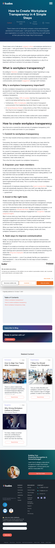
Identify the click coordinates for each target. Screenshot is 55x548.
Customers (20, 490)
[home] (7, 3)
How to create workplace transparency (15, 302)
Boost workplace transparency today (15, 305)
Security (30, 508)
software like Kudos (22, 209)
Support (30, 506)
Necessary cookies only (10, 283)
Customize (27, 283)
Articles (29, 487)
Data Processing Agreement (27, 542)
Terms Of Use (12, 542)
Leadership (20, 495)
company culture (28, 46)
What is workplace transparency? (14, 300)
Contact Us (42, 493)
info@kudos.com (43, 490)
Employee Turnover (30, 498)
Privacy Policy (18, 542)
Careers (19, 500)
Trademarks (6, 542)
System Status (48, 542)
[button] (51, 3)
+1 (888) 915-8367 (43, 487)
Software (20, 487)
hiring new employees (16, 252)
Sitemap (42, 542)
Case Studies (31, 492)
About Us (20, 492)
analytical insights (8, 213)
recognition (40, 211)
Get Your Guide (40, 473)
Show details (47, 278)
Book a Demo (9, 339)
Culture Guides (31, 490)
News (19, 497)
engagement (26, 81)
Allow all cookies (45, 283)
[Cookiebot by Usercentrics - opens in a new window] (47, 264)
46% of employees (20, 103)
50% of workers (24, 98)
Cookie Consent (37, 542)
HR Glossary (30, 513)
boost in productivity (39, 186)
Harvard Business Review (15, 108)
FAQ (29, 511)
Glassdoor (14, 72)
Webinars (30, 495)
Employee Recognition (30, 502)
